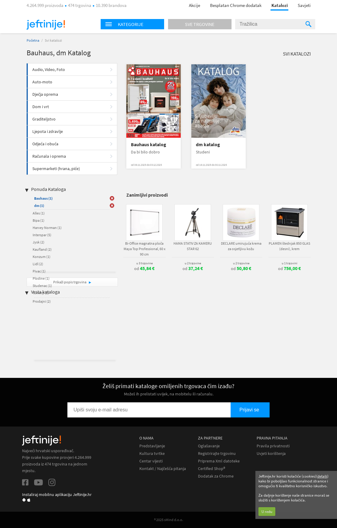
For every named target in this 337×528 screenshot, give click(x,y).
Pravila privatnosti (273, 446)
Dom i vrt (40, 106)
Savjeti (304, 5)
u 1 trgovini (289, 263)
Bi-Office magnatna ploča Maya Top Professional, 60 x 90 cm (144, 248)
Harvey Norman (47, 227)
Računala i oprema (49, 156)
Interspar (42, 235)
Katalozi (279, 5)
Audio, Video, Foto (48, 69)
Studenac (42, 285)
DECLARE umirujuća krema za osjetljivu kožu (241, 246)
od (144, 268)
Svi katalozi (297, 53)
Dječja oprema (45, 94)
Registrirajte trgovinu (217, 453)
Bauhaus (43, 198)
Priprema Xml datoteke (219, 461)
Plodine (41, 278)
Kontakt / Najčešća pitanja (162, 468)
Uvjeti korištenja (271, 453)
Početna (33, 40)
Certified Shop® (211, 468)
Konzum (41, 256)
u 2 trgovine (193, 263)
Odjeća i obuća (45, 143)
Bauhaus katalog (148, 144)
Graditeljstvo (44, 119)
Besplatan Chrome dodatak (235, 5)
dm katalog (208, 144)
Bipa (38, 220)
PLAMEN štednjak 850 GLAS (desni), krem (289, 246)
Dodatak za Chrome (216, 476)
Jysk (38, 242)
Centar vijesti (151, 461)
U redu (266, 511)
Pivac (39, 271)
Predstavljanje (152, 446)
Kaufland (42, 249)
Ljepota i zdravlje (47, 131)
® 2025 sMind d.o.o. (168, 519)
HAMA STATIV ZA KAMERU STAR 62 (192, 246)
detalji (322, 476)
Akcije (194, 5)
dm (39, 205)
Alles (39, 213)
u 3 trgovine (144, 263)
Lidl (38, 264)
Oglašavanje (209, 446)
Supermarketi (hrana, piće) (56, 168)
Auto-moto (42, 82)
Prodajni (42, 301)
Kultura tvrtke (152, 453)
